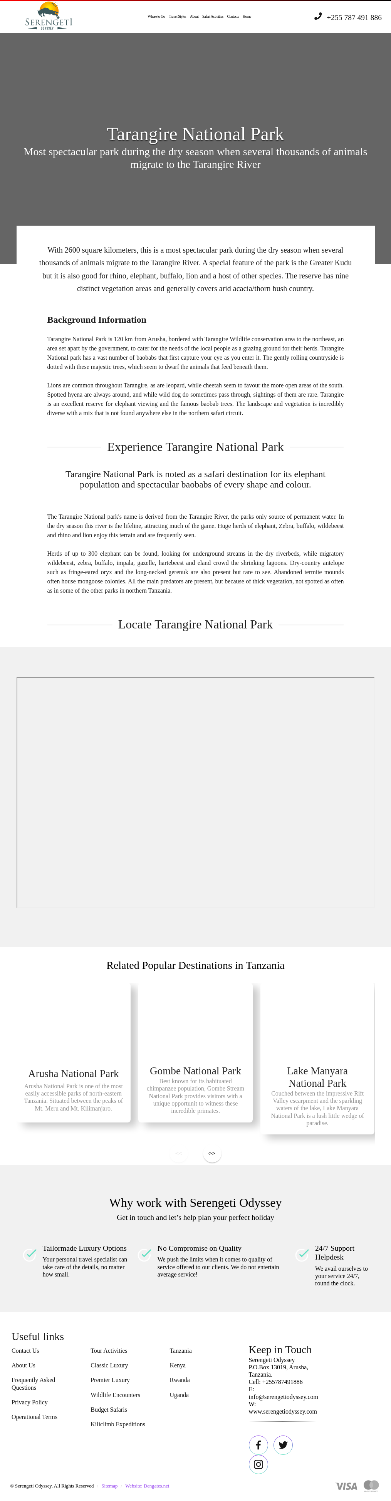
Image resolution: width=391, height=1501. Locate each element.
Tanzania (180, 1350)
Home (247, 16)
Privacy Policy (30, 1402)
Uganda (179, 1395)
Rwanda (179, 1380)
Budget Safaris (109, 1409)
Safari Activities (212, 16)
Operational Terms (34, 1417)
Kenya (177, 1365)
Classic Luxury (109, 1365)
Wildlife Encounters (115, 1395)
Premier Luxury (110, 1380)
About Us (23, 1365)
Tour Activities (109, 1350)
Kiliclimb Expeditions (118, 1424)
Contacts (233, 16)
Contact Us (25, 1350)
